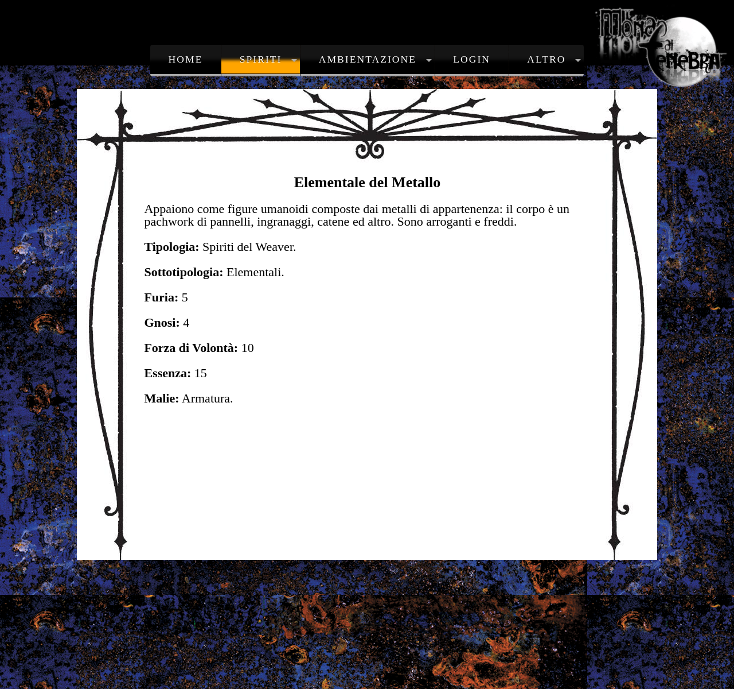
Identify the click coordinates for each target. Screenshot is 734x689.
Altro (546, 59)
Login (471, 59)
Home (186, 59)
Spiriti (261, 59)
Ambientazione (367, 59)
